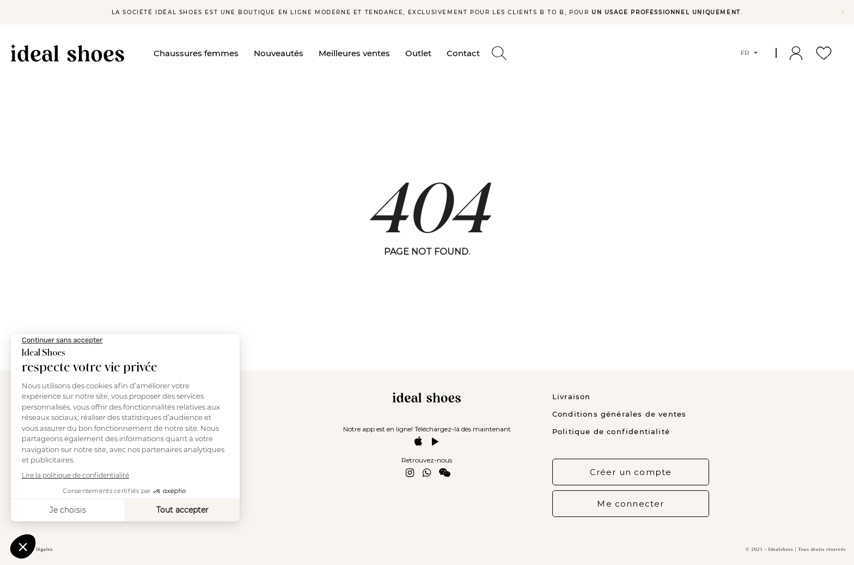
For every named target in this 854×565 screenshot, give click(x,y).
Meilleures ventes (354, 53)
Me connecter (630, 503)
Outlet (418, 53)
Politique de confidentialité (611, 431)
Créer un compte (631, 472)
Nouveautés (278, 53)
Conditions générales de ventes (619, 414)
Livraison (571, 396)
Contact (463, 53)
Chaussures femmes (196, 53)
